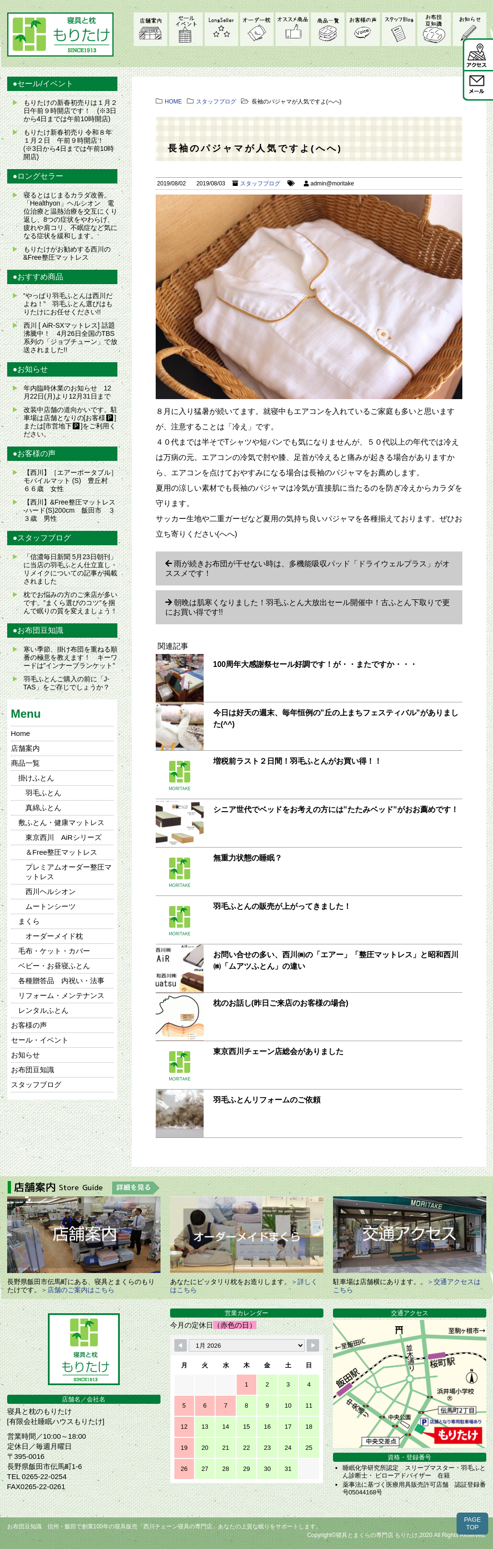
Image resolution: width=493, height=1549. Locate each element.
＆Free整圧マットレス (61, 852)
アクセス (478, 53)
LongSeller (221, 29)
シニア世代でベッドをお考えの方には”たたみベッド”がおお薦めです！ (336, 809)
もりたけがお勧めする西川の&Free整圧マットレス (67, 253)
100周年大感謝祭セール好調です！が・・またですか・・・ (315, 664)
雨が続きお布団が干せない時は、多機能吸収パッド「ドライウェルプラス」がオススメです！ (307, 568)
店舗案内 (150, 29)
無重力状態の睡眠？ (247, 858)
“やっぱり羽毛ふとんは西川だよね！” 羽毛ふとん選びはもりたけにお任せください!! (68, 304)
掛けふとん (36, 778)
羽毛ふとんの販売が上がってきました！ (282, 906)
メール (478, 85)
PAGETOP (472, 1523)
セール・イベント (186, 29)
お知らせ (469, 29)
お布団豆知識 (434, 29)
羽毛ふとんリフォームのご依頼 (267, 1100)
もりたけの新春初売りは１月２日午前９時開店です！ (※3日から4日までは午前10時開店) (70, 111)
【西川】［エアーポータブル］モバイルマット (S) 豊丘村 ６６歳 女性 (70, 481)
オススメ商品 (292, 29)
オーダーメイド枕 (257, 29)
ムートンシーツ (50, 906)
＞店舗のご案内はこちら (78, 1290)
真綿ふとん (43, 807)
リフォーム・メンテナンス (61, 995)
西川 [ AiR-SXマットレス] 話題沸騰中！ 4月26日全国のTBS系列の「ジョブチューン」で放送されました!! (70, 337)
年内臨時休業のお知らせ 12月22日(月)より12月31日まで (67, 392)
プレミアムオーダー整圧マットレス (68, 872)
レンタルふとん (43, 1010)
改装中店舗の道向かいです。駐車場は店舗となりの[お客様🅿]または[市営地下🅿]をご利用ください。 (70, 422)
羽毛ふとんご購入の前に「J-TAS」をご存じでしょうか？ (66, 683)
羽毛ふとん (43, 793)
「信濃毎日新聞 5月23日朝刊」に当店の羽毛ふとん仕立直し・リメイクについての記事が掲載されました (70, 569)
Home (20, 733)
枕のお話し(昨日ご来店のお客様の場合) (281, 1003)
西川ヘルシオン (50, 891)
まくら (29, 921)
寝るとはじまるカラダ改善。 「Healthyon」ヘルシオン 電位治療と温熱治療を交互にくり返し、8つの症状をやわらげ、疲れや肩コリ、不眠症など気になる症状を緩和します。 (70, 215)
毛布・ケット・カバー (54, 951)
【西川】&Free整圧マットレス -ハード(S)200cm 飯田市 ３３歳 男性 (69, 510)
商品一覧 (327, 29)
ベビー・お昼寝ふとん (54, 966)
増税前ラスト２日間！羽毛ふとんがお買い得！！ (297, 761)
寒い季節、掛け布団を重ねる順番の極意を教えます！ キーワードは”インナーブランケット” (70, 657)
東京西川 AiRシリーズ (63, 837)
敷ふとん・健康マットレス (61, 822)
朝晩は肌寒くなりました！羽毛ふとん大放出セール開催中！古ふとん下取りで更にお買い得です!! (307, 607)
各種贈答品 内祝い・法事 (61, 980)
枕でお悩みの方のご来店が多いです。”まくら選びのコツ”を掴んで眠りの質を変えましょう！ (70, 603)
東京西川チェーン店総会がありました (278, 1051)
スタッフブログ (398, 29)
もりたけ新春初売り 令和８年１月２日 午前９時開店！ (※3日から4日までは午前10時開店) (69, 144)
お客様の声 (363, 29)
